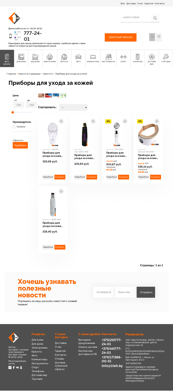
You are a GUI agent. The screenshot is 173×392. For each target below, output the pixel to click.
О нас (140, 3)
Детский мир (39, 376)
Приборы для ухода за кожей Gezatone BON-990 (51, 226)
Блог (123, 3)
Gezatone (19, 128)
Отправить (146, 293)
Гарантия (148, 3)
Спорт (35, 368)
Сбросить (18, 141)
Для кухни (37, 341)
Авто (35, 357)
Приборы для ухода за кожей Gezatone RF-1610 (115, 156)
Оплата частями (87, 348)
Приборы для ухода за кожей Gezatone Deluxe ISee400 (147, 158)
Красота (37, 353)
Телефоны (38, 372)
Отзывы (59, 360)
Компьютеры (39, 360)
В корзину (60, 178)
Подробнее (48, 178)
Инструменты (40, 364)
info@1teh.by (112, 367)
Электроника (39, 349)
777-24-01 (30, 36)
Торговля (37, 380)
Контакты (160, 3)
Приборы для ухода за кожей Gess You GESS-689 (83, 158)
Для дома (37, 345)
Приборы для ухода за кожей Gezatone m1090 (51, 156)
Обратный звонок (120, 38)
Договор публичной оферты (61, 367)
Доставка (131, 3)
